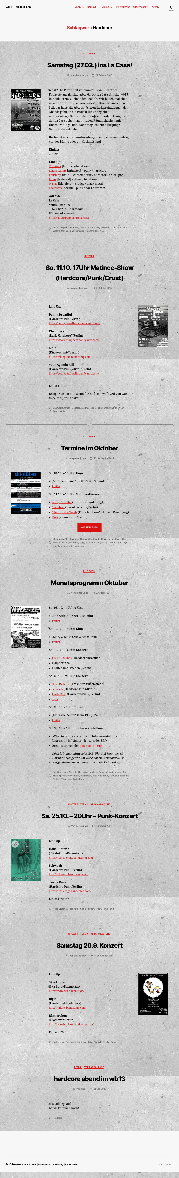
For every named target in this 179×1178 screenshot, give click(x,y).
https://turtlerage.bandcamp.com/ (72, 896)
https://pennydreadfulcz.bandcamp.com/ (77, 324)
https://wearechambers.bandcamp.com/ (76, 341)
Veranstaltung (102, 809)
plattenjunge (80, 75)
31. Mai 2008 (100, 1095)
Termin (84, 809)
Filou (55, 547)
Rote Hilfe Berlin (102, 780)
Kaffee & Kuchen (114, 777)
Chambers (56, 189)
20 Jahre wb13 (60, 544)
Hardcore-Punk (97, 777)
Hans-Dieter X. (62, 689)
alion (83, 1095)
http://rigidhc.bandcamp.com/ (69, 1013)
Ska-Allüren (101, 1047)
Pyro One (58, 550)
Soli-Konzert (95, 231)
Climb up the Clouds (66, 513)
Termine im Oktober (89, 448)
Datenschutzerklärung (54, 1170)
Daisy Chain (116, 544)
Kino (126, 777)
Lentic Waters (58, 171)
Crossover (71, 1047)
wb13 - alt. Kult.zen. (20, 7)
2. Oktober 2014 (104, 598)
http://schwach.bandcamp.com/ (70, 880)
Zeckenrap (85, 550)
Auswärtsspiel (60, 228)
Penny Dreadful (106, 408)
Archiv (155, 6)
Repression (87, 780)
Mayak (53, 184)
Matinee (86, 408)
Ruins (53, 180)
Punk (78, 231)
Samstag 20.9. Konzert (89, 950)
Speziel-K (74, 550)
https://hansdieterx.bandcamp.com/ (73, 863)
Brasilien (57, 777)
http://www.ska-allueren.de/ (68, 997)
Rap (66, 550)
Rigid (91, 1047)
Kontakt (91, 6)
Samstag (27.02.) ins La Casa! (89, 64)
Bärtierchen (59, 1047)
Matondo (74, 547)
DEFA (125, 544)
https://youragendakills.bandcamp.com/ (76, 374)
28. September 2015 (104, 459)
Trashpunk (71, 784)
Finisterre (56, 176)
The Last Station (63, 663)
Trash (99, 914)
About (105, 6)
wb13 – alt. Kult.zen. (26, 1170)
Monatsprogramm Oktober (89, 587)
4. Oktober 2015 (104, 288)
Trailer (56, 487)
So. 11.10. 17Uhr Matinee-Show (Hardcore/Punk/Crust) (89, 272)
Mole (94, 408)
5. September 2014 (104, 961)
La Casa (119, 228)
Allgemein (89, 54)
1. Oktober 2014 (104, 831)
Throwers (56, 167)
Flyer (55, 704)
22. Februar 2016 (104, 75)
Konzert (89, 257)
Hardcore (96, 228)
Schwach (58, 694)
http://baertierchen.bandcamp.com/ (73, 1030)
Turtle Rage (60, 699)
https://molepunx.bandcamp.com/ (72, 357)
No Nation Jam (93, 547)
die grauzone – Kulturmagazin (132, 6)
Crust (67, 408)
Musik (78, 6)
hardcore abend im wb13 (89, 1083)
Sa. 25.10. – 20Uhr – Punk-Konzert (89, 820)
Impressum (76, 1170)
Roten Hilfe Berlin (92, 751)
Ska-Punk (113, 1047)
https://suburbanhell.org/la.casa (71, 218)
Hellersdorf (108, 228)
